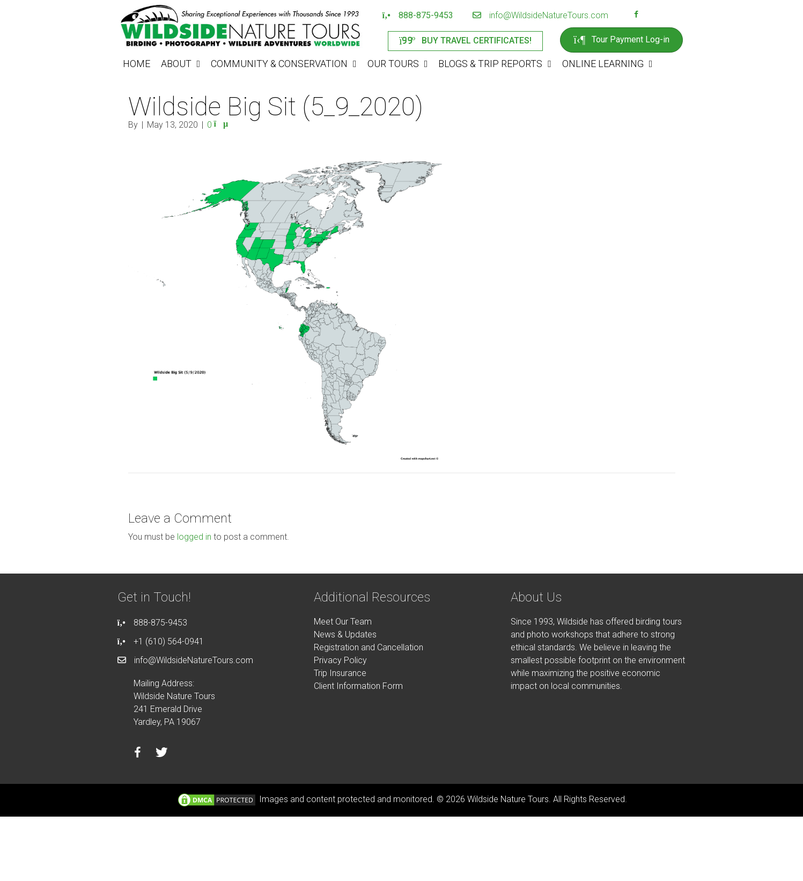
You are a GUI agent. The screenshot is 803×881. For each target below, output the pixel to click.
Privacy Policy (340, 660)
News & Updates (345, 634)
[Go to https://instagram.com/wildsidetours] (650, 15)
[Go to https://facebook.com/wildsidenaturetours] (636, 15)
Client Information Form (358, 686)
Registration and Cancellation (368, 647)
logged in (194, 537)
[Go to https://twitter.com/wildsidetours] (161, 753)
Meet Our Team (343, 621)
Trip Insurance (340, 673)
